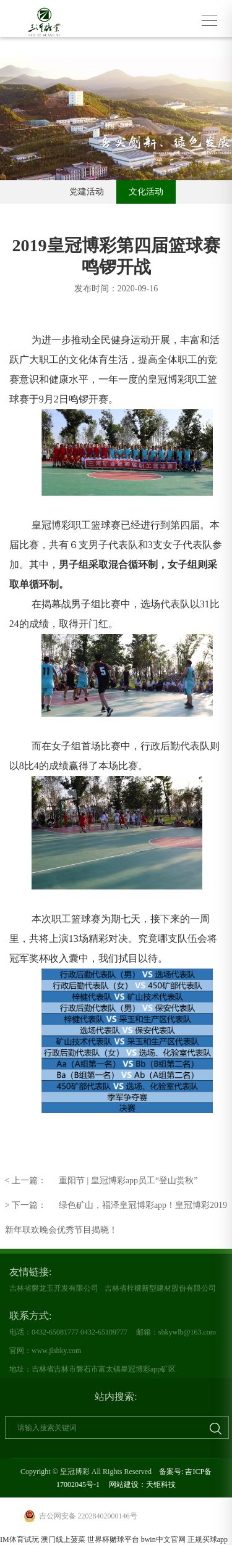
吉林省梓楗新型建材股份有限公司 (160, 1288)
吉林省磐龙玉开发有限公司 (53, 1288)
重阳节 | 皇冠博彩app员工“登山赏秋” (101, 1180)
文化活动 (146, 191)
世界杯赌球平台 (113, 1539)
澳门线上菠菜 (63, 1539)
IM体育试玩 (19, 1539)
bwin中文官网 (163, 1539)
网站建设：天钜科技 (142, 1484)
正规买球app (207, 1539)
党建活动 (86, 191)
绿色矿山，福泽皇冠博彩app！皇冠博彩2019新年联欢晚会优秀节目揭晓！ (116, 1205)
